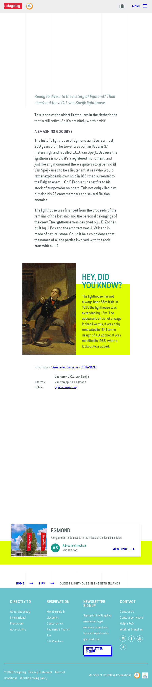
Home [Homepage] (20, 583)
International (18, 617)
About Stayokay (20, 611)
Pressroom (16, 623)
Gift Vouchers (55, 641)
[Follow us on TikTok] (123, 647)
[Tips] (42, 583)
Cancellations (55, 623)
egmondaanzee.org (66, 387)
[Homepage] (17, 8)
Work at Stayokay (131, 629)
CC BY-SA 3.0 (89, 367)
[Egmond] (76, 540)
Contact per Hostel (132, 617)
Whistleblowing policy (34, 678)
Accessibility (18, 629)
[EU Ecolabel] (145, 675)
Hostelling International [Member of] (117, 675)
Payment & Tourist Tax (58, 632)
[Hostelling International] (137, 675)
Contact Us (127, 611)
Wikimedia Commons (65, 367)
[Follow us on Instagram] (123, 638)
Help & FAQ (127, 623)
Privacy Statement (40, 672)
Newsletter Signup (94, 650)
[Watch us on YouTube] (140, 638)
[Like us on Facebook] (131, 638)
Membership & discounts (56, 614)
